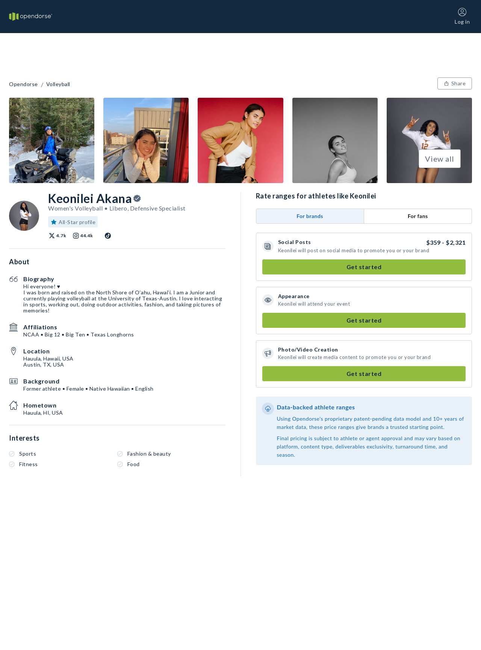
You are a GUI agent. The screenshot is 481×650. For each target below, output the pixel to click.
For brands (309, 216)
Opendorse (23, 84)
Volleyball (58, 84)
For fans (418, 216)
